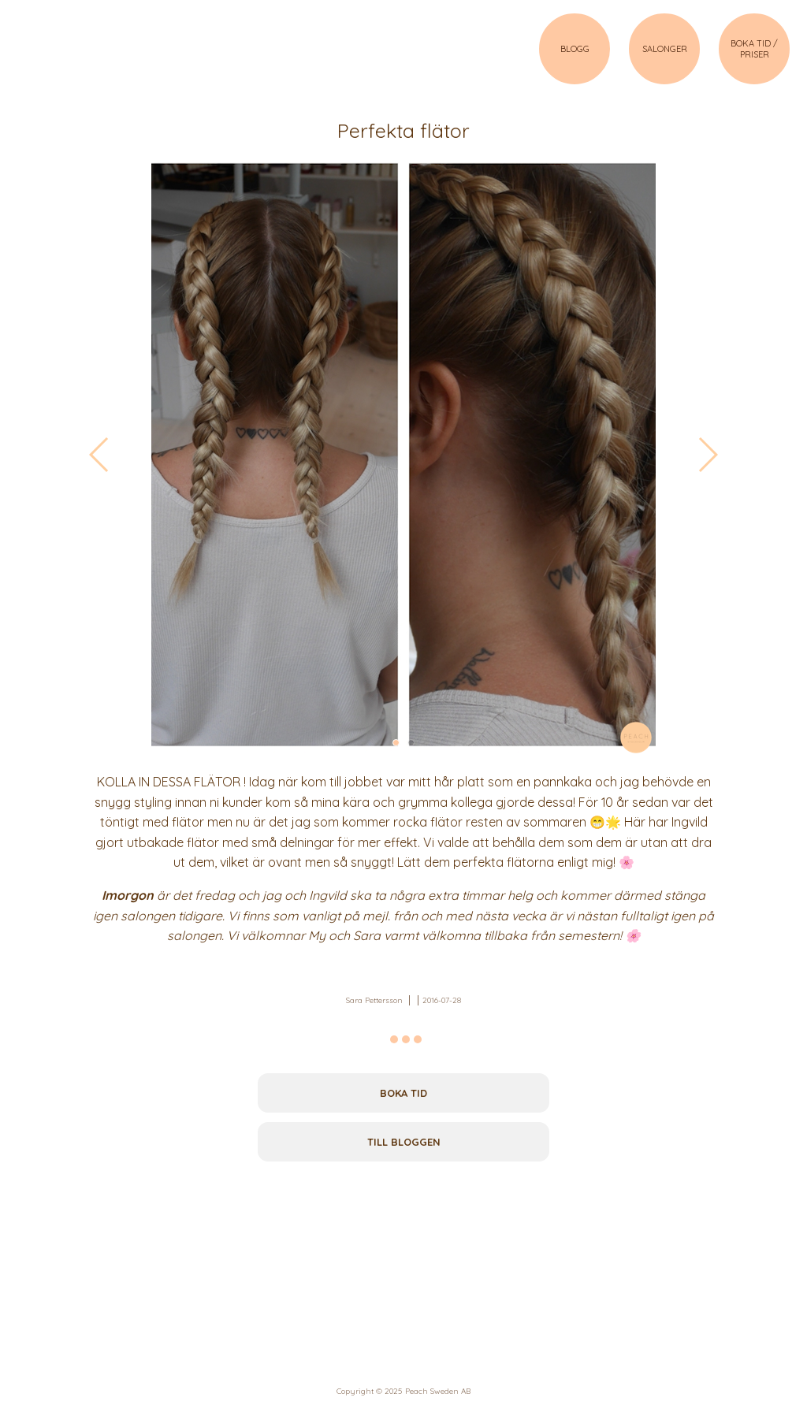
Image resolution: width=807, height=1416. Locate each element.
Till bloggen (404, 1141)
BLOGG (574, 48)
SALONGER (664, 48)
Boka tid (403, 1093)
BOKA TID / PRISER (754, 49)
